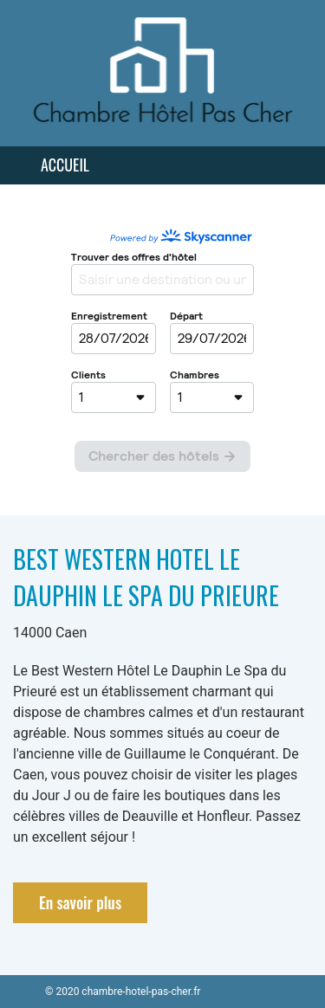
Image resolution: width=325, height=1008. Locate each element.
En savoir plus (80, 902)
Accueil (65, 164)
